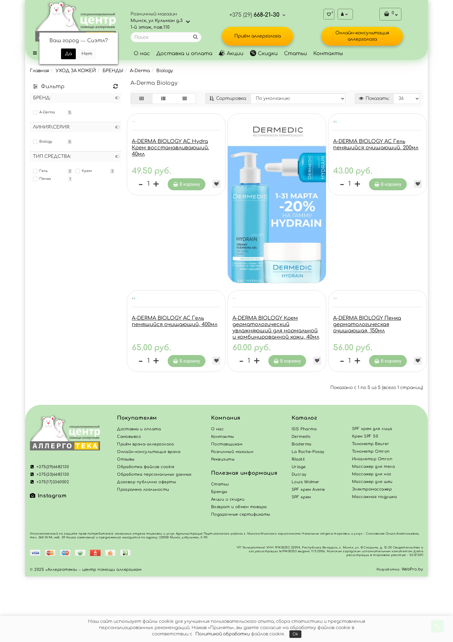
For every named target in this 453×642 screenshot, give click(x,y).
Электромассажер (372, 555)
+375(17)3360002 (49, 547)
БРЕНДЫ (113, 70)
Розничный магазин (232, 517)
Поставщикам (226, 509)
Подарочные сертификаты (240, 580)
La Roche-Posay (308, 517)
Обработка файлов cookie (145, 532)
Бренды (219, 557)
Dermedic (301, 502)
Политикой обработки (222, 634)
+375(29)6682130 (49, 532)
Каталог (304, 483)
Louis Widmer (306, 547)
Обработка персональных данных (154, 540)
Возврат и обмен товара (239, 572)
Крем (84, 171)
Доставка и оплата (184, 53)
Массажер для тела (373, 532)
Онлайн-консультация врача (148, 517)
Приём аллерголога (257, 36)
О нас (142, 53)
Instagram (48, 561)
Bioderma (301, 509)
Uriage (299, 532)
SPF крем (301, 562)
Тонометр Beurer (370, 509)
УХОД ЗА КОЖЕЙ (76, 70)
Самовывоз (129, 502)
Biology (164, 70)
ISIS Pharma (304, 494)
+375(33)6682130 (49, 540)
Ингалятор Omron (372, 524)
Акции (231, 53)
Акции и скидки (228, 565)
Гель (40, 171)
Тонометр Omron (371, 517)
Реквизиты (222, 525)
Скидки (264, 53)
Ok (295, 634)
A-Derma (140, 70)
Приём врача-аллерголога (145, 509)
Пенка (42, 179)
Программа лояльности (143, 555)
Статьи (295, 53)
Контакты (328, 53)
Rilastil (298, 525)
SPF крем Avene (308, 555)
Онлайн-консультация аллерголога (362, 36)
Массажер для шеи (372, 547)
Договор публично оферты (146, 547)
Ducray (299, 540)
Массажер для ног (371, 539)
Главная (39, 70)
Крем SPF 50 (365, 502)
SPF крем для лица (372, 494)
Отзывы (126, 525)
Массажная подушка (374, 562)
